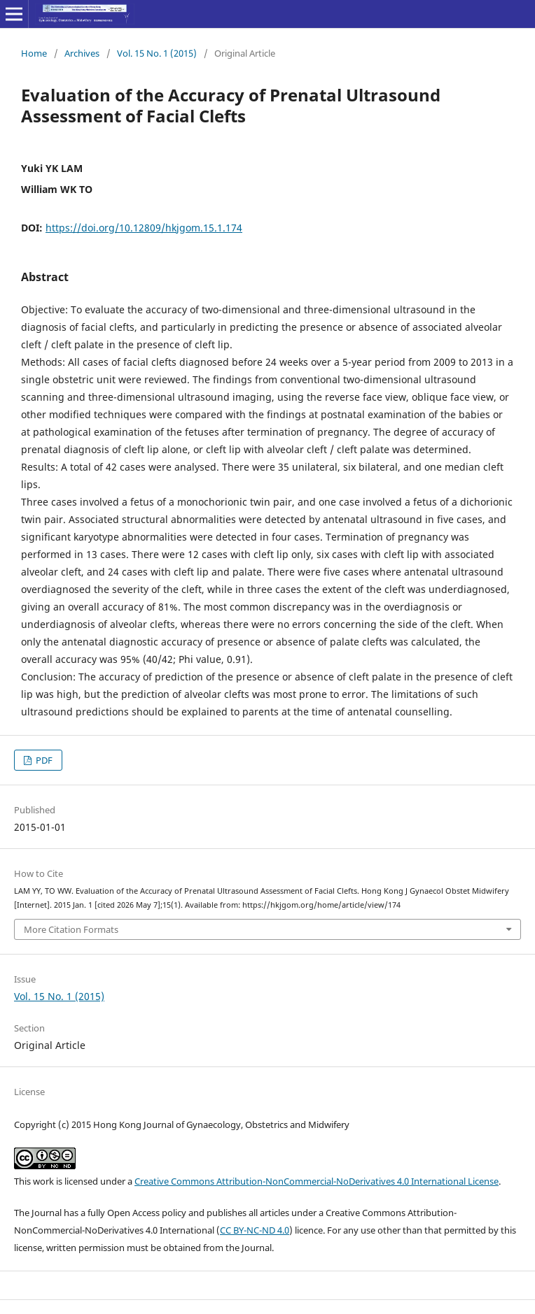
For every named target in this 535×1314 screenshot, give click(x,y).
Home (34, 53)
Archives (81, 53)
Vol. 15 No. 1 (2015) (157, 53)
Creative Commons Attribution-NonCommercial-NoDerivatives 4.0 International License (316, 1181)
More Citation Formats (71, 929)
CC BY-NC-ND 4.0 (254, 1230)
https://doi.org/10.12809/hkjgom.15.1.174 (144, 227)
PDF (43, 760)
